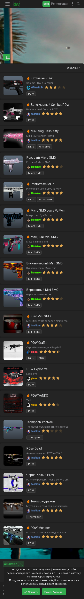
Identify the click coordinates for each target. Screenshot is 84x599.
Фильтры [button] (72, 67)
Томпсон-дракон (43, 501)
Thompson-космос (39, 422)
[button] (7, 4)
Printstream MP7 (42, 184)
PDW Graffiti (39, 343)
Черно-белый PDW (40, 475)
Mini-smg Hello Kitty (45, 131)
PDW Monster (40, 528)
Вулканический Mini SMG (44, 263)
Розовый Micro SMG (41, 157)
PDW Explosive (37, 369)
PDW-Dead (34, 448)
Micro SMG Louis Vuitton (48, 210)
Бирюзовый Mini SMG (42, 290)
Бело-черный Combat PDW (50, 105)
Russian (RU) (13, 564)
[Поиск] (78, 3)
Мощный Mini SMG (44, 237)
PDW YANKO (39, 395)
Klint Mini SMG (41, 316)
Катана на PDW (41, 78)
